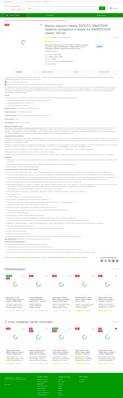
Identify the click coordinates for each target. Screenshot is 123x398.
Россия (60, 379)
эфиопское (34, 257)
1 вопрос (116, 37)
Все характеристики (50, 64)
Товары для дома (42, 394)
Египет (60, 386)
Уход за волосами (42, 386)
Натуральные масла (42, 379)
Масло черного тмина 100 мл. (59, 20)
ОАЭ (59, 392)
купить (40, 257)
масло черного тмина (14, 257)
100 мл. (44, 257)
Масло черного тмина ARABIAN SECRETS (37, 20)
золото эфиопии (71, 257)
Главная (7, 20)
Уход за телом (41, 390)
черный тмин (62, 257)
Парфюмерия (41, 384)
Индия (60, 388)
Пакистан (60, 394)
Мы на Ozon (38, 1)
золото (79, 257)
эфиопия (84, 257)
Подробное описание (51, 51)
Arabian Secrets (66, 37)
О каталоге (29, 1)
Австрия (60, 384)
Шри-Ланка (61, 381)
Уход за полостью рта (43, 392)
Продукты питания (42, 381)
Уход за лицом (41, 388)
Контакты (46, 1)
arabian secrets (25, 257)
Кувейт (60, 390)
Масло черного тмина (17, 20)
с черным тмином (52, 257)
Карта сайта (8, 384)
